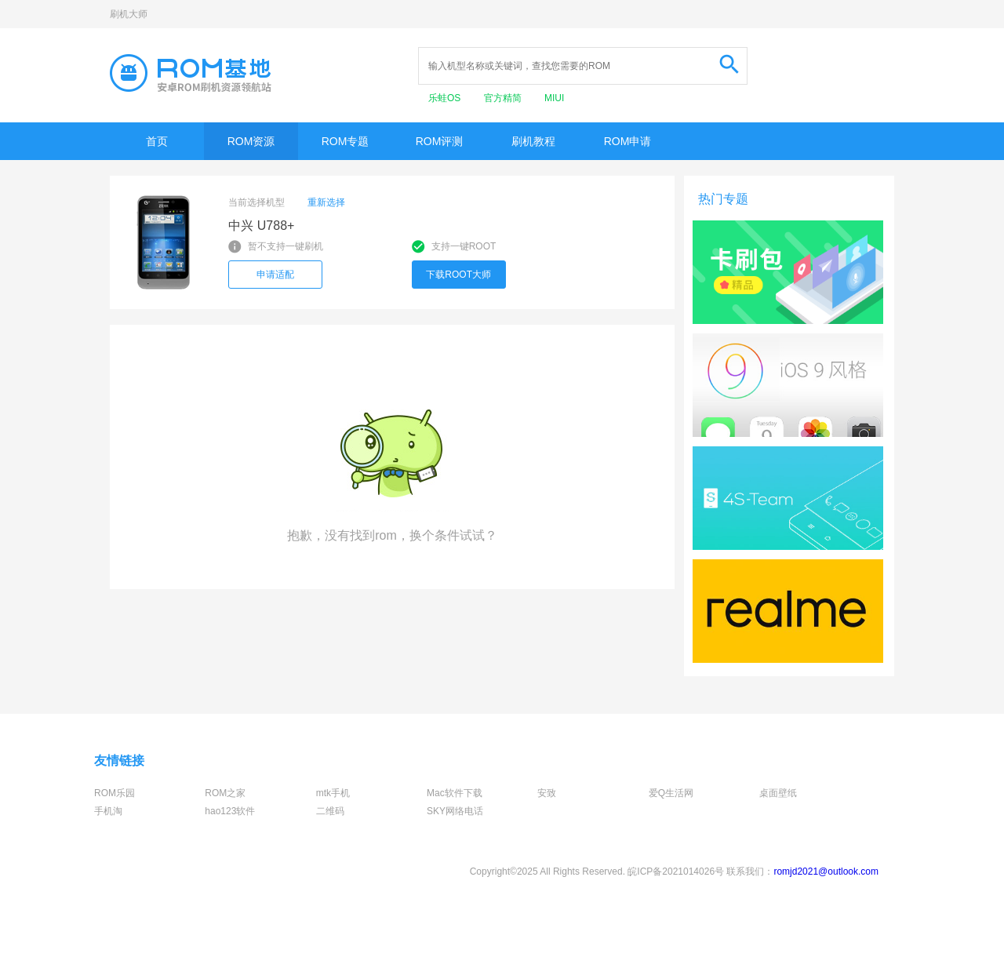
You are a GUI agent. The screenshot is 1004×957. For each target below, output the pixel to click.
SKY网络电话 (455, 811)
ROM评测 (440, 141)
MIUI (554, 98)
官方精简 (504, 98)
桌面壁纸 (778, 793)
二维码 (330, 811)
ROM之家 (225, 793)
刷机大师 (128, 14)
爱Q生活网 (671, 793)
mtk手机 (333, 793)
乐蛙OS (446, 98)
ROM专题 (345, 141)
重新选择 (326, 202)
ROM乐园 (114, 793)
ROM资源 (251, 141)
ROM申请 (628, 141)
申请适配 (275, 274)
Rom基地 (190, 73)
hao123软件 (230, 811)
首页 (157, 141)
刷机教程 (533, 141)
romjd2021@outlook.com (825, 871)
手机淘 (108, 811)
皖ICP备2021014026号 (676, 871)
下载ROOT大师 (458, 274)
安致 (546, 793)
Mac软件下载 (454, 793)
